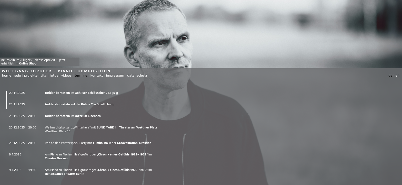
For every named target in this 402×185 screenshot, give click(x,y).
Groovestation (127, 143)
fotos (53, 75)
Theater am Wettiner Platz (138, 127)
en (397, 75)
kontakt (97, 75)
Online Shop (27, 63)
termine (81, 75)
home (6, 75)
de (390, 75)
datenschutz (137, 75)
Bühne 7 (87, 104)
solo (17, 75)
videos (66, 75)
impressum (115, 75)
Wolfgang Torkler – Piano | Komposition (56, 71)
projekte (30, 75)
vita (43, 75)
